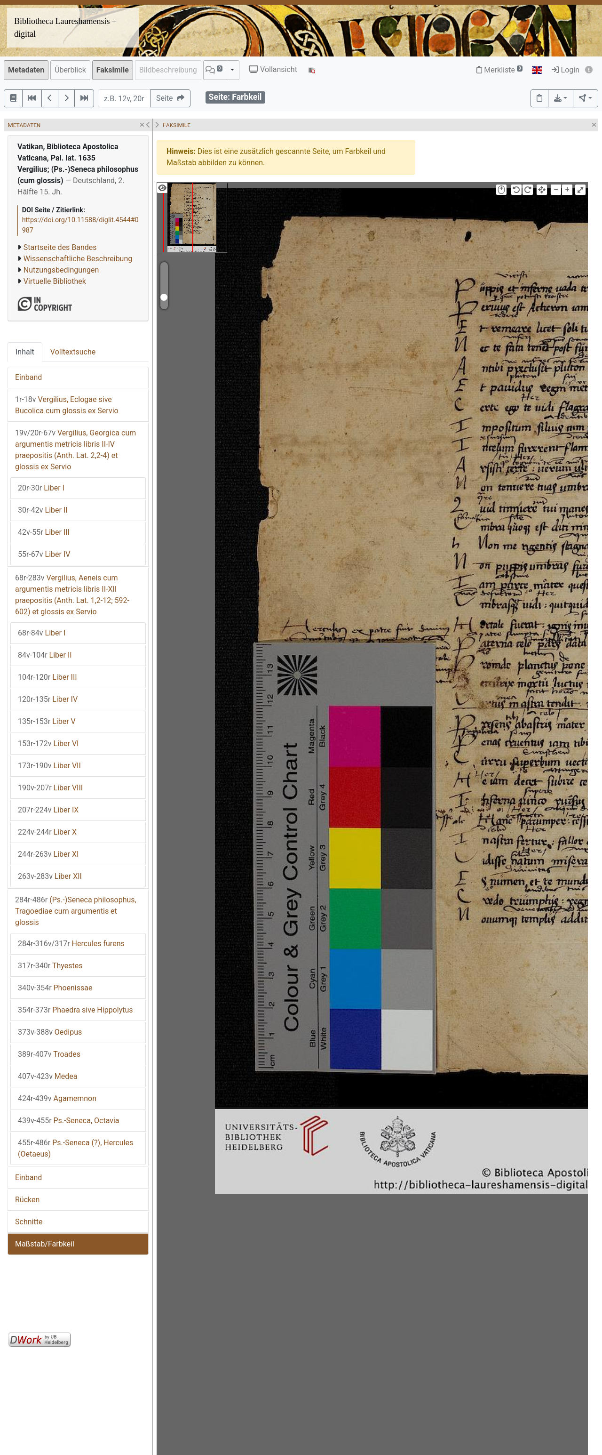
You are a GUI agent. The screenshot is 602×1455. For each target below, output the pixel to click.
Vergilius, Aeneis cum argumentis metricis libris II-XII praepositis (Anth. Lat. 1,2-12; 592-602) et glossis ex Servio (72, 594)
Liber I (41, 487)
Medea (48, 1076)
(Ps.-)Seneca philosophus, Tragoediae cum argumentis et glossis (75, 911)
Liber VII (49, 765)
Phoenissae (55, 987)
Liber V (47, 721)
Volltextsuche (72, 351)
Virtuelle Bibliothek (55, 281)
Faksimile (112, 69)
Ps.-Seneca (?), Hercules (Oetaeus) (75, 1148)
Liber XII (50, 876)
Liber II (43, 510)
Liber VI (48, 743)
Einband (28, 377)
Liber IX (48, 809)
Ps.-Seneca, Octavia (68, 1120)
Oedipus (50, 1032)
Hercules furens (71, 943)
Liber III (44, 532)
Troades (49, 1054)
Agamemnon (57, 1098)
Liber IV (44, 554)
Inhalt (25, 351)
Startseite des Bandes (60, 247)
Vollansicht (273, 69)
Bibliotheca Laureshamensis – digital (65, 27)
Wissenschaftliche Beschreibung (78, 258)
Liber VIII (50, 787)
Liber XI (48, 854)
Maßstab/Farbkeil (44, 1243)
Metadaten (26, 69)
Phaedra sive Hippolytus (75, 1009)
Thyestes (50, 965)
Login (565, 69)
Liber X (47, 832)
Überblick (70, 69)
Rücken (27, 1199)
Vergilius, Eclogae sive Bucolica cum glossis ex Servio (67, 405)
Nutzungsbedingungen (61, 269)
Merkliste (499, 69)
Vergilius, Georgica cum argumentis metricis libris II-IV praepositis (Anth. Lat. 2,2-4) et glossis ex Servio (75, 449)
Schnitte (28, 1221)
